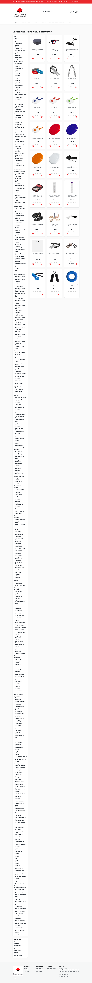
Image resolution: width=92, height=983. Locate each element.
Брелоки (17, 582)
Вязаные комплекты (20, 254)
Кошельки (17, 570)
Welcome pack (18, 851)
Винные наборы (19, 286)
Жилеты (17, 260)
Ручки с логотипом (26, 22)
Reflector (17, 865)
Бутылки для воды (19, 447)
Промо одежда (18, 206)
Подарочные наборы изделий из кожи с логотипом (20, 302)
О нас (25, 968)
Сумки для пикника (20, 352)
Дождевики (18, 261)
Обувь (16, 217)
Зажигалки (17, 574)
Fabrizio (17, 856)
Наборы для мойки (20, 701)
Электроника (17, 386)
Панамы (17, 227)
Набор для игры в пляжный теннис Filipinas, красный (54, 108)
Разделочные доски (20, 438)
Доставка (26, 971)
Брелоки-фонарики (20, 585)
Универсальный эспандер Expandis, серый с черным (72, 50)
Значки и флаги (19, 880)
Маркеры (17, 87)
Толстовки (17, 236)
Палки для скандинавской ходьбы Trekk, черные (37, 254)
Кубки (16, 881)
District (17, 855)
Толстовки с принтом (20, 643)
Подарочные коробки (20, 473)
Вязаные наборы (19, 256)
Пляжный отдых (19, 158)
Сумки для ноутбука (20, 368)
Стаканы (17, 421)
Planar (17, 863)
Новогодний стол (19, 934)
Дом (16, 22)
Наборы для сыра (19, 314)
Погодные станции (20, 548)
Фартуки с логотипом (20, 266)
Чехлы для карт (19, 569)
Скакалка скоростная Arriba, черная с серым (72, 225)
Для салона (18, 710)
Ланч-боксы (18, 411)
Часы (16, 529)
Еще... (70, 22)
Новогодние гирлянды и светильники (18, 916)
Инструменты (18, 155)
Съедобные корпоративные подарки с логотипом (53, 22)
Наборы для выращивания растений (18, 310)
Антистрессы (18, 120)
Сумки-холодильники (20, 363)
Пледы (16, 52)
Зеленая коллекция (20, 765)
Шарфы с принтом (19, 636)
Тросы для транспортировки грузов (19, 706)
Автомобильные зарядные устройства (19, 715)
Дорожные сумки (19, 366)
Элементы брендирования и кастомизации (19, 220)
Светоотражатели (19, 539)
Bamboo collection (19, 849)
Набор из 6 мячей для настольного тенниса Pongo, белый (72, 196)
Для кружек (18, 460)
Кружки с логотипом (20, 430)
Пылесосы (18, 746)
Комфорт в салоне (20, 728)
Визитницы (18, 572)
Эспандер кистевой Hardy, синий (72, 285)
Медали (17, 874)
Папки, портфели (19, 562)
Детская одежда (19, 253)
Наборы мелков (19, 89)
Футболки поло (19, 272)
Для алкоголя (18, 463)
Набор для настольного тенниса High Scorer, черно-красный (37, 196)
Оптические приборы (20, 144)
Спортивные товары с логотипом (25, 26)
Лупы (16, 78)
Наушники (17, 387)
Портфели (17, 354)
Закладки (17, 66)
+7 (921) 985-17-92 (63, 976)
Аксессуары (18, 242)
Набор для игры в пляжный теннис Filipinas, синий (37, 108)
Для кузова (18, 699)
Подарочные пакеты (20, 472)
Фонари (17, 754)
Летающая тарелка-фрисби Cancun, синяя (72, 137)
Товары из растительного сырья (19, 776)
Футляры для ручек (20, 111)
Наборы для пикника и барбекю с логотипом (20, 138)
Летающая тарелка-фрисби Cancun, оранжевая (37, 167)
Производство (39, 969)
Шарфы (17, 268)
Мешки (16, 361)
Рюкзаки (17, 364)
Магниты (17, 84)
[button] (42, 58)
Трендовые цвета (19, 870)
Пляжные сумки (19, 357)
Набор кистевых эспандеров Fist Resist (37, 79)
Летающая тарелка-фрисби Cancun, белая (54, 167)
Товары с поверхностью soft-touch (20, 841)
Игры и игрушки (19, 820)
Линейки (17, 75)
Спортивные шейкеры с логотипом (18, 671)
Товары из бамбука (20, 767)
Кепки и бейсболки (20, 237)
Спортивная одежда (20, 229)
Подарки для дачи (19, 153)
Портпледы (18, 356)
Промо (16, 580)
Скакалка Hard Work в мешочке (54, 79)
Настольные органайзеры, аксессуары (18, 551)
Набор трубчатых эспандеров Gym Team (55, 50)
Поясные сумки (19, 383)
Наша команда (39, 968)
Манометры (18, 734)
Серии (16, 848)
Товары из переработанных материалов (19, 770)
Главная (14, 26)
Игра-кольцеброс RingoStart (54, 225)
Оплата (26, 969)
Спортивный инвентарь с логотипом (18, 686)
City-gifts (18, 978)
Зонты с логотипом (19, 476)
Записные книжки (19, 489)
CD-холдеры (18, 711)
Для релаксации (19, 119)
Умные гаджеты (19, 389)
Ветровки (17, 230)
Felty (16, 860)
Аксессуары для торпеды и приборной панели (20, 720)
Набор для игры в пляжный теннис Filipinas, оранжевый (37, 137)
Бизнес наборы (19, 315)
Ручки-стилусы (19, 85)
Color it (17, 853)
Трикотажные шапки (20, 258)
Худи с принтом (19, 648)
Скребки (17, 703)
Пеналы (17, 77)
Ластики (17, 73)
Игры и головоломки (20, 157)
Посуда (16, 395)
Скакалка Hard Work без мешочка (54, 254)
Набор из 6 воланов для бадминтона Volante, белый (54, 196)
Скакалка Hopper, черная (71, 253)
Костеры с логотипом (20, 436)
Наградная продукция (19, 873)
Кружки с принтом (19, 625)
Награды (17, 522)
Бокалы (17, 440)
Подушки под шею (19, 131)
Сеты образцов (19, 868)
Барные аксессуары (20, 431)
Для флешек (18, 461)
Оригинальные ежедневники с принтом (19, 618)
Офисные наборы (19, 538)
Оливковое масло (19, 173)
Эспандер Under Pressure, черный (54, 285)
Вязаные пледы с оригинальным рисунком (19, 596)
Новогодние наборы (20, 892)
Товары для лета (19, 834)
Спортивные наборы (20, 291)
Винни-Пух (18, 608)
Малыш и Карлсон (20, 612)
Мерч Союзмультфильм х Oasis (20, 601)
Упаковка (16, 449)
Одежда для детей (20, 822)
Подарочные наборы (19, 274)
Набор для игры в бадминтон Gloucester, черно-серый (72, 167)
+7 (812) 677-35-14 (63, 1)
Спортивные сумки (20, 359)
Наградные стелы (19, 883)
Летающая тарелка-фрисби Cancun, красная (54, 137)
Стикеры (17, 80)
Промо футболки (19, 211)
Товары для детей (20, 800)
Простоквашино (19, 615)
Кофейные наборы (19, 428)
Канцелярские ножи (20, 71)
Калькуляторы (19, 546)
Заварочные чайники (20, 423)
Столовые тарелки (19, 399)
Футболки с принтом (20, 631)
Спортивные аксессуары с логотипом (18, 681)
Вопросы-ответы (51, 968)
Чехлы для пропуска (20, 524)
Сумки (16, 351)
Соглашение (50, 969)
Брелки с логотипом (20, 519)
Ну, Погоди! (18, 613)
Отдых (36, 22)
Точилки (17, 82)
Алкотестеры (18, 723)
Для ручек (17, 458)
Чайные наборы (19, 445)
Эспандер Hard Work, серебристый (71, 79)
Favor (16, 858)
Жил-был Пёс (18, 610)
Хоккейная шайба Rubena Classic (37, 50)
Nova (16, 861)
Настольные (18, 533)
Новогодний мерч (19, 641)
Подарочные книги (20, 567)
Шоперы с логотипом (20, 373)
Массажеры (18, 122)
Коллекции (17, 764)
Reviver (17, 867)
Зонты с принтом (19, 649)
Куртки (16, 270)
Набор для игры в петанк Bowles (37, 225)
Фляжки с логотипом (20, 397)
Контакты (26, 973)
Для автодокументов (20, 697)
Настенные (18, 531)
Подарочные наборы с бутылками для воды (20, 346)
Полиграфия (39, 971)
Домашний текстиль (20, 47)
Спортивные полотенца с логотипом (18, 661)
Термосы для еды (19, 416)
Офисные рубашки (19, 248)
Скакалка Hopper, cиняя (37, 284)
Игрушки (17, 45)
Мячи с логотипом (19, 674)
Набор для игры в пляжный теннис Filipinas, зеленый (71, 108)
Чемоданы (17, 375)
